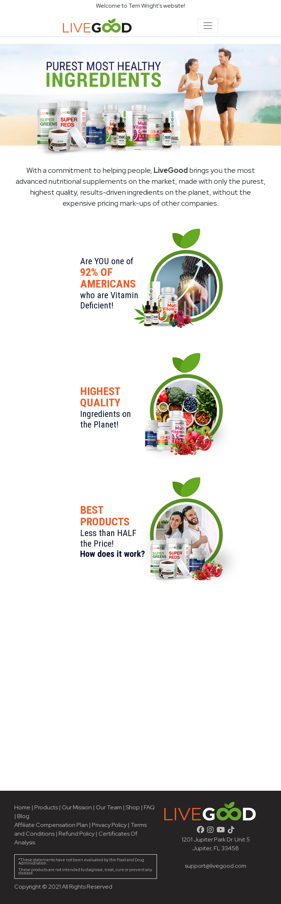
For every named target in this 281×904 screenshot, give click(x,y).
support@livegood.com (215, 866)
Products (46, 807)
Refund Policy (76, 833)
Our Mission (77, 807)
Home (22, 807)
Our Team (109, 807)
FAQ (149, 807)
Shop (133, 807)
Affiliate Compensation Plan (51, 825)
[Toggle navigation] (208, 25)
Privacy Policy (109, 825)
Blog (23, 816)
